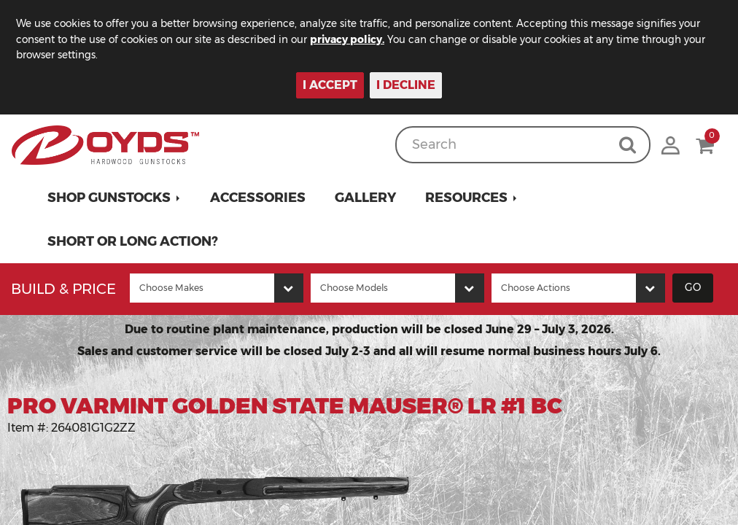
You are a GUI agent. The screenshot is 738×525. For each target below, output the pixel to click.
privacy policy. (357, 39)
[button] (114, 197)
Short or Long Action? (132, 241)
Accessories (258, 198)
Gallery (365, 198)
